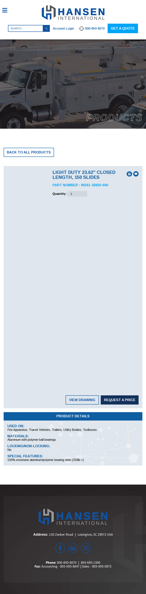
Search (46, 28)
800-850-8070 (66, 562)
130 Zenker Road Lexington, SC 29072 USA (81, 534)
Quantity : (59, 193)
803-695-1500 (90, 562)
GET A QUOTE (123, 28)
